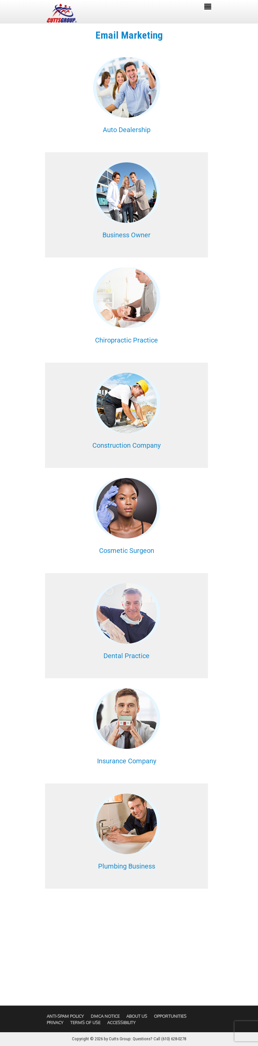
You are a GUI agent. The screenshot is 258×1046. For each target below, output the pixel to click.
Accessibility (121, 1022)
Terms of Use (85, 1022)
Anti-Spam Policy (65, 1016)
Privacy (55, 1022)
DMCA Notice (105, 1016)
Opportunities (170, 1016)
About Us (136, 1016)
